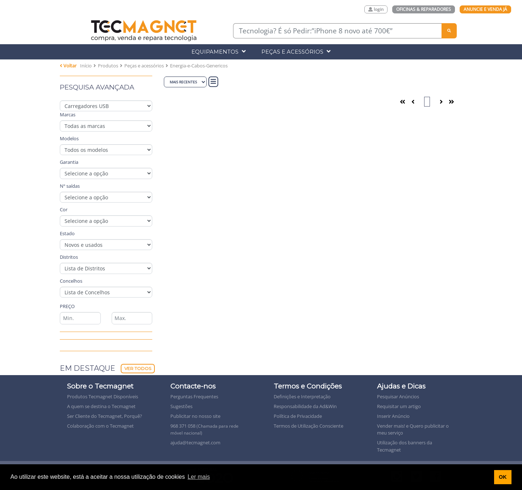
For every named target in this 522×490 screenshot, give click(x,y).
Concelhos (71, 281)
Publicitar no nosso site (195, 416)
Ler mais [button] (199, 477)
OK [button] (503, 477)
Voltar (68, 65)
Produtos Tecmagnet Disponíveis (102, 396)
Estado (67, 233)
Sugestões (181, 406)
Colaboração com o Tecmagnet (100, 426)
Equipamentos (218, 51)
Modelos (69, 138)
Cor (63, 209)
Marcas (67, 114)
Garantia (69, 162)
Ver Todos (137, 368)
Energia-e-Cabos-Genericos (199, 65)
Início (86, 65)
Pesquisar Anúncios (398, 396)
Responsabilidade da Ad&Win (305, 406)
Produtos (108, 65)
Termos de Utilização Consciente (308, 426)
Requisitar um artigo (399, 406)
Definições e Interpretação (302, 396)
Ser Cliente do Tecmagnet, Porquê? (104, 416)
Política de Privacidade (298, 416)
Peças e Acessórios (296, 51)
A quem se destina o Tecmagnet (101, 406)
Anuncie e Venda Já (485, 9)
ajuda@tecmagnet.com (195, 442)
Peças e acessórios (144, 65)
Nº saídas (70, 186)
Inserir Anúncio (393, 416)
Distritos (69, 257)
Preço (67, 306)
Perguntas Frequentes (194, 396)
